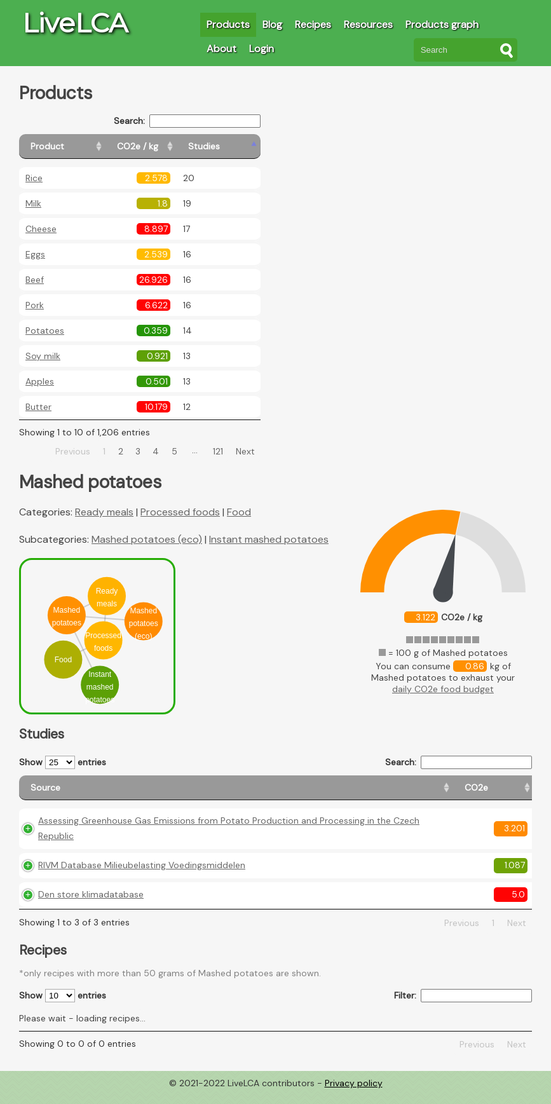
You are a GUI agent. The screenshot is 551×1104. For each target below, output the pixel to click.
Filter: (463, 1007)
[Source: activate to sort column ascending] (144, 793)
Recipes (313, 24)
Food (239, 512)
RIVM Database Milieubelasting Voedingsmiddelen (141, 876)
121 (218, 451)
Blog (272, 24)
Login (261, 48)
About (221, 48)
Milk (33, 203)
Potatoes (44, 330)
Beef (34, 279)
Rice (34, 178)
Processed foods (180, 512)
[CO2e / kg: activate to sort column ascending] (169, 146)
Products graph (442, 24)
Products (228, 24)
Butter (38, 406)
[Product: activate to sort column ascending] (76, 146)
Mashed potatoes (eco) (147, 539)
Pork (34, 305)
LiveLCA (75, 22)
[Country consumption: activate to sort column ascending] (432, 793)
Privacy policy (354, 1094)
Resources (368, 24)
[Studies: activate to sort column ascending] (233, 146)
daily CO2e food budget (443, 689)
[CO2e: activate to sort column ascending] (292, 793)
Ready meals (104, 512)
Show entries (62, 762)
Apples (39, 381)
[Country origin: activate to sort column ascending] (349, 793)
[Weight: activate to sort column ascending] (507, 793)
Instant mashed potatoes (269, 539)
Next (245, 451)
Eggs (35, 254)
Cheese (41, 229)
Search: (187, 121)
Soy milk (42, 356)
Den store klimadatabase (91, 905)
